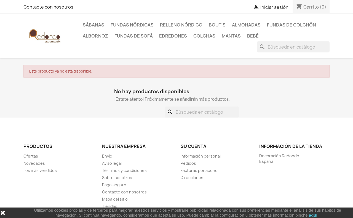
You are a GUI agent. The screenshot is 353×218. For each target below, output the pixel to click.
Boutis (217, 25)
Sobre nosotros (117, 177)
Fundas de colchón (291, 25)
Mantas (231, 36)
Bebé (253, 36)
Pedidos (188, 163)
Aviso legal (112, 163)
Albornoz (95, 36)
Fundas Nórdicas (132, 25)
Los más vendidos (40, 170)
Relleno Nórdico (181, 25)
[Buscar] (293, 46)
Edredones (173, 36)
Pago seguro (114, 184)
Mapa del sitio (115, 199)
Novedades (34, 163)
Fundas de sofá (133, 36)
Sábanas (93, 25)
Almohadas (246, 25)
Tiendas (109, 206)
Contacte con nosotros (48, 7)
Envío (107, 156)
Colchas (204, 36)
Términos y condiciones (124, 170)
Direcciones (192, 177)
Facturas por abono (199, 170)
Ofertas (30, 156)
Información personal (201, 156)
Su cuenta (193, 146)
